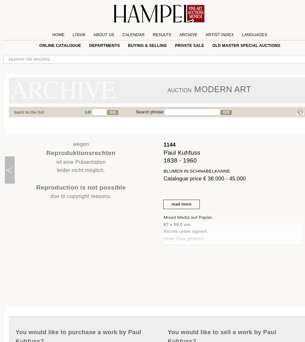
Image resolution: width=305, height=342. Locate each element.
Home (58, 35)
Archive (188, 35)
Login (79, 35)
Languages (254, 35)
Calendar (134, 35)
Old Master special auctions (246, 45)
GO (112, 112)
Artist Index (220, 35)
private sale (189, 45)
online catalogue (60, 45)
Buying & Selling (147, 45)
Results (162, 35)
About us (104, 35)
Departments (104, 45)
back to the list (29, 112)
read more (181, 204)
